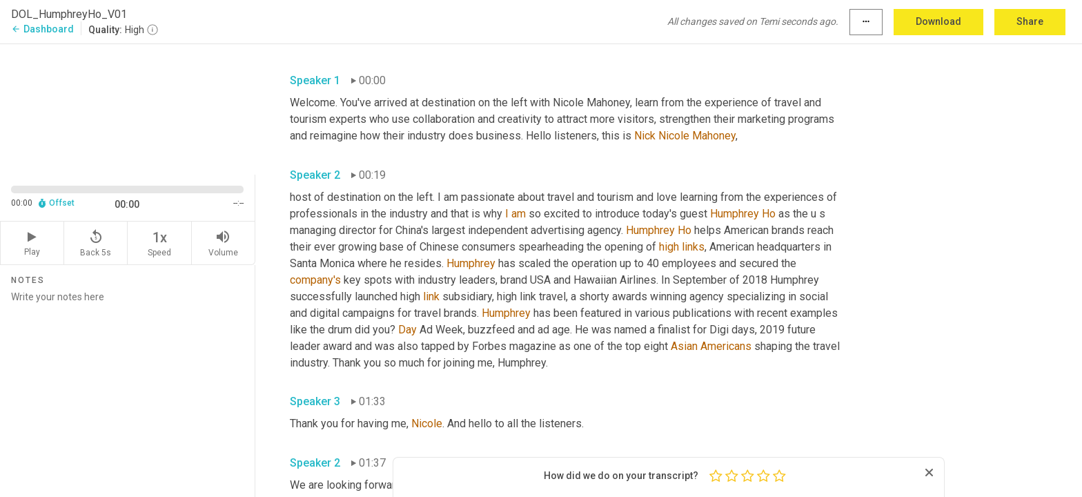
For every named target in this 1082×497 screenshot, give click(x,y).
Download (938, 21)
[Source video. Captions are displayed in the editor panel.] (127, 108)
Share (1029, 21)
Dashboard (42, 29)
